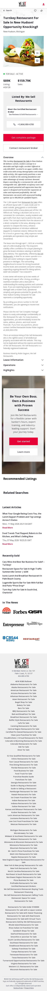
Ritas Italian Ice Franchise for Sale (23, 928)
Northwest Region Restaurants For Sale (24, 877)
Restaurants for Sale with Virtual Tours (23, 919)
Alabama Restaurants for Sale (23, 684)
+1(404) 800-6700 (23, 124)
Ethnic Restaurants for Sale (23, 759)
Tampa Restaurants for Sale (23, 951)
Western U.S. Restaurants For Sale (23, 966)
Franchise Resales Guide (23, 776)
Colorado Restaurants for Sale (23, 744)
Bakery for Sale (23, 705)
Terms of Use (18, 988)
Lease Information (13, 359)
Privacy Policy (29, 988)
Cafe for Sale (23, 723)
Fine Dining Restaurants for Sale (24, 765)
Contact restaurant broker (23, 147)
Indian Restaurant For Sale (23, 800)
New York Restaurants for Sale (23, 868)
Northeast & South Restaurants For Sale (23, 874)
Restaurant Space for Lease (23, 898)
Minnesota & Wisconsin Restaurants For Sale (23, 842)
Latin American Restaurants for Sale (23, 815)
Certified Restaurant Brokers (23, 886)
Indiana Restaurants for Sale (23, 803)
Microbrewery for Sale (23, 833)
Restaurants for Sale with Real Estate (23, 916)
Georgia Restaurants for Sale (23, 782)
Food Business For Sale (23, 770)
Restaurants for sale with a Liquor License (23, 910)
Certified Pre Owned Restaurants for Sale (23, 732)
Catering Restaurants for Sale (24, 726)
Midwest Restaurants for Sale (23, 839)
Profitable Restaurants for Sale (23, 883)
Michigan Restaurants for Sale (23, 830)
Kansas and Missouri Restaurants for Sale (23, 809)
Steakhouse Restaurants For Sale (23, 945)
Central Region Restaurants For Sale (23, 729)
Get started (23, 441)
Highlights (8, 370)
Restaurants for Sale (23, 901)
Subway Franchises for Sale (23, 948)
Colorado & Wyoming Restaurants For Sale (23, 741)
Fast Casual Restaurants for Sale (23, 762)
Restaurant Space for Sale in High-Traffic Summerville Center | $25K (22, 570)
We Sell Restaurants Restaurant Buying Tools (23, 889)
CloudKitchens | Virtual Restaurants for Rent (23, 738)
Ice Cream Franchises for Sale (23, 797)
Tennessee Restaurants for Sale (23, 954)
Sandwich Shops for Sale (23, 931)
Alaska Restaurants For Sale (23, 687)
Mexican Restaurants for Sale (23, 824)
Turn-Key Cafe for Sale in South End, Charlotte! (19, 591)
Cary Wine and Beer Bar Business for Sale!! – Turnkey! (23, 563)
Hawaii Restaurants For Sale (23, 794)
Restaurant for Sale (22, 161)
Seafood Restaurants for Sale (23, 934)
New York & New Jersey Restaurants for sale (23, 865)
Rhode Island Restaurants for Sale (23, 925)
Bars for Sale (23, 708)
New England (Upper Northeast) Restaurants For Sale (23, 861)
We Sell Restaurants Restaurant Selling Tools (23, 895)
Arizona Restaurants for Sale (23, 693)
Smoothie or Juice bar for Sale (24, 937)
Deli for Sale (23, 747)
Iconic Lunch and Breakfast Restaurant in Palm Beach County (22, 577)
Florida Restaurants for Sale (23, 768)
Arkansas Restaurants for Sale (23, 696)
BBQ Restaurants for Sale (24, 711)
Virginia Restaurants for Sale (23, 963)
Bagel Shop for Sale (23, 702)
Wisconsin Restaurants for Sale (23, 969)
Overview (8, 157)
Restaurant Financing (23, 892)
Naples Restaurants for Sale (23, 857)
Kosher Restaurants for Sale (23, 812)
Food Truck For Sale (23, 773)
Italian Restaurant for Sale (23, 806)
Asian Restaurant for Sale (23, 699)
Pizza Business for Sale (23, 880)
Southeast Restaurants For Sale (23, 943)
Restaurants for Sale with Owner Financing (23, 913)
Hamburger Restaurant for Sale (23, 791)
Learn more (23, 451)
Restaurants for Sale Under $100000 (23, 907)
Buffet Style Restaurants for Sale (23, 720)
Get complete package (24, 137)
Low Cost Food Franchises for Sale (23, 821)
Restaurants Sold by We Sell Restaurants (23, 922)
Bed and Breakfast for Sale (23, 714)
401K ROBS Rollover (23, 681)
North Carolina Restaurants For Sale (23, 871)
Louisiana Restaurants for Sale (23, 818)
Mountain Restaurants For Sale (23, 848)
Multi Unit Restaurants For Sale (23, 854)
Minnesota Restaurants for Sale (23, 845)
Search (7, 10)
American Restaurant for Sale (23, 690)
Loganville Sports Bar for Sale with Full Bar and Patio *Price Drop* (22, 584)
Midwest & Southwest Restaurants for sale (23, 836)
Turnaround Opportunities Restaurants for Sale (23, 960)
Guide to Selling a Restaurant (23, 788)
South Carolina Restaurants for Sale (23, 940)
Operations (9, 365)
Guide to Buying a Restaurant (23, 785)
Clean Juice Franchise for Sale (23, 735)
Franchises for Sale (23, 779)
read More (7, 527)
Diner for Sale (23, 750)
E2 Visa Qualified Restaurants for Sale (23, 756)
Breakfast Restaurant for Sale (23, 717)
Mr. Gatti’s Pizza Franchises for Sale (23, 851)
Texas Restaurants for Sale (23, 957)
